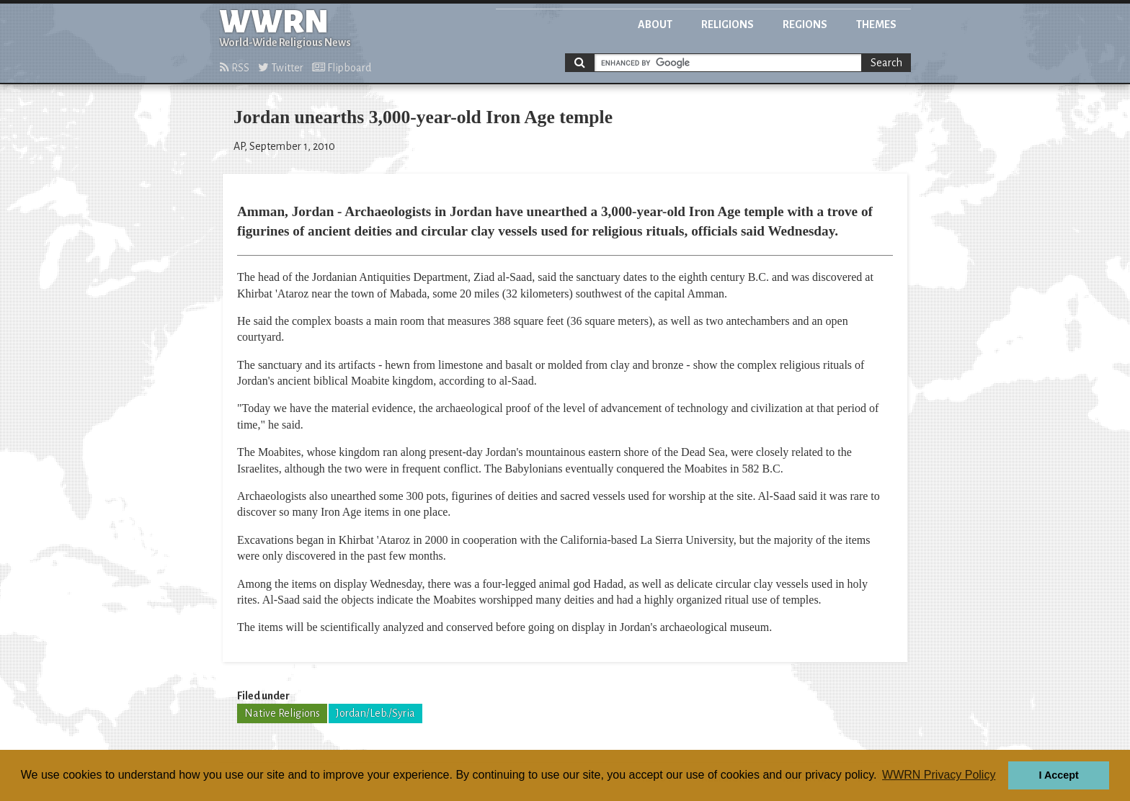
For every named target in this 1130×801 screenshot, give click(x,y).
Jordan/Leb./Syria (375, 713)
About (655, 24)
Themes (876, 24)
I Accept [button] (1058, 775)
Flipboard (341, 67)
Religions (727, 24)
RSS (234, 67)
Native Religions (282, 713)
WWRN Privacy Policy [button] (938, 775)
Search (886, 62)
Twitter (280, 67)
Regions (805, 24)
